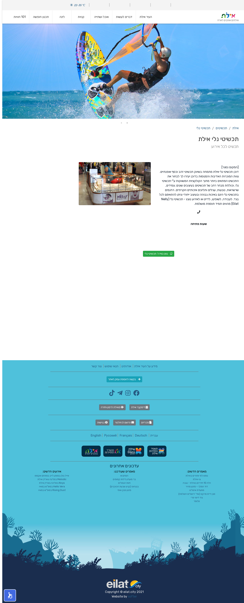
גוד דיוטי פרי (195, 497)
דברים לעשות (122, 17)
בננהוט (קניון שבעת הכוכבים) (122, 486)
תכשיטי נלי (201, 128)
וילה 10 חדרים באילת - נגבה (195, 482)
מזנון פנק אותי (122, 490)
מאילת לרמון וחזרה (110, 407)
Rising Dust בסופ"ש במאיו (49, 490)
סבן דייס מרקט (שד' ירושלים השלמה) (194, 493)
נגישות (100, 422)
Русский (108, 435)
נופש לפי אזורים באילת (194, 475)
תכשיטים (219, 128)
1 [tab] (125, 123)
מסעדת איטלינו (194, 490)
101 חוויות (17, 17)
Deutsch (139, 435)
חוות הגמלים (122, 482)
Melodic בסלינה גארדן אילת (49, 479)
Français (123, 435)
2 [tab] (119, 123)
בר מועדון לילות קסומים (122, 479)
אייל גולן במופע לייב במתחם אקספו (49, 475)
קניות (78, 17)
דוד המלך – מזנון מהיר (194, 486)
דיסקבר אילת (137, 407)
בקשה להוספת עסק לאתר (122, 379)
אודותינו (124, 366)
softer (130, 596)
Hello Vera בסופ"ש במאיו (50, 486)
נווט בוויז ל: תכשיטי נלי (156, 253)
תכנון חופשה (39, 17)
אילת (233, 128)
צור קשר (94, 366)
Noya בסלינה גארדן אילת (49, 482)
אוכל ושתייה (99, 17)
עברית (152, 435)
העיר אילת (143, 17)
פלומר (194, 501)
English (93, 435)
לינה (59, 17)
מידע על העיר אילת (143, 366)
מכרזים (144, 422)
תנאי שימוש (109, 366)
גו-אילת (194, 479)
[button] (7, 595)
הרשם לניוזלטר (122, 422)
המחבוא (122, 475)
